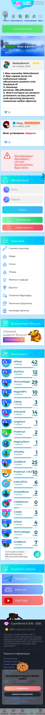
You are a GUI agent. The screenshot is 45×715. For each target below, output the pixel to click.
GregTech (19, 421)
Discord (15, 590)
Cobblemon (21, 501)
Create (18, 511)
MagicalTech (21, 441)
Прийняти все (22, 688)
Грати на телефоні (22, 29)
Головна (9, 41)
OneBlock (32, 41)
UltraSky (19, 451)
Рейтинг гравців (15, 280)
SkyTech (19, 371)
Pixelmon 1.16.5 (23, 471)
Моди (8, 256)
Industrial (19, 411)
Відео (40, 19)
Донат (20, 19)
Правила (13, 19)
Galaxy (18, 401)
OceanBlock (21, 491)
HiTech (18, 361)
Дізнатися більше (29, 698)
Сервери (27, 19)
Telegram (16, 579)
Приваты (8, 44)
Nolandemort (21, 63)
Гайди (34, 19)
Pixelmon (19, 431)
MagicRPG (20, 391)
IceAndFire (20, 481)
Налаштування (15, 698)
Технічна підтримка (17, 303)
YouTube (15, 600)
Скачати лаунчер (15, 248)
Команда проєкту (15, 310)
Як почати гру (11, 658)
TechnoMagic (22, 381)
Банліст (10, 287)
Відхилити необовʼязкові (22, 694)
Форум (5, 19)
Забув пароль (20, 228)
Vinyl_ (18, 123)
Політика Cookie (22, 702)
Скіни (8, 264)
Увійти (22, 209)
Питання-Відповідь (17, 295)
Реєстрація (18, 220)
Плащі (9, 272)
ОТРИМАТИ (14, 340)
